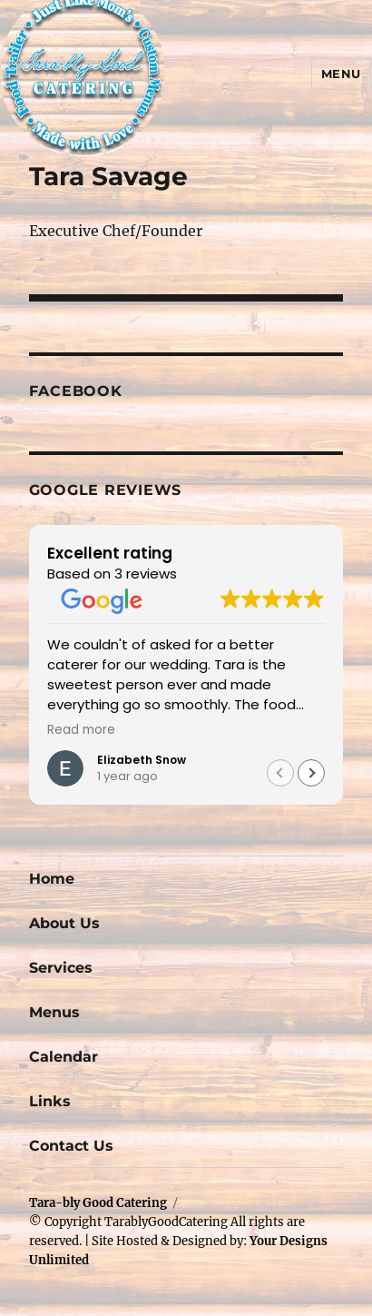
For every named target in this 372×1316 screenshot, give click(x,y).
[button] (311, 773)
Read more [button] (81, 730)
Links (50, 1101)
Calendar (63, 1056)
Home (51, 878)
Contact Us (71, 1145)
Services (61, 967)
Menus (54, 1012)
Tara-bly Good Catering (98, 1203)
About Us (64, 923)
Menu (341, 73)
